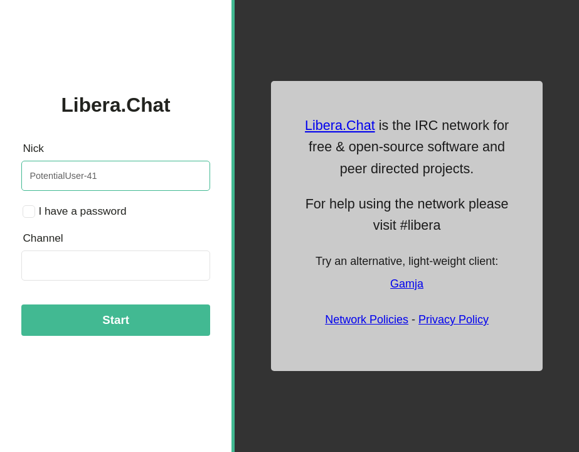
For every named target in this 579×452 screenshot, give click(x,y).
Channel (43, 238)
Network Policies (366, 319)
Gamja (406, 283)
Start (115, 319)
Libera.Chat (340, 125)
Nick (33, 148)
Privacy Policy (453, 319)
